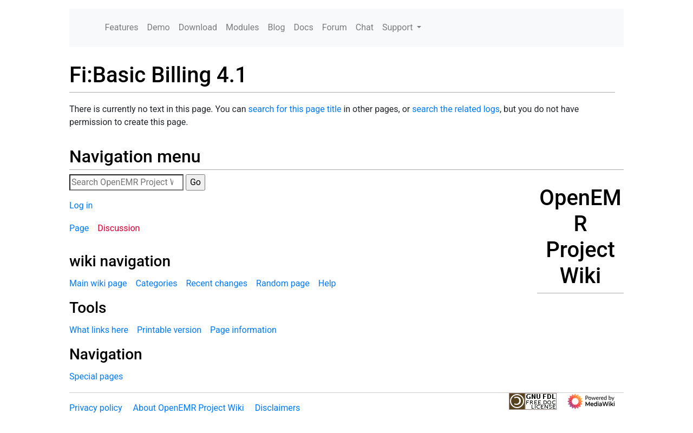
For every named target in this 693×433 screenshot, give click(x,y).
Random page (283, 283)
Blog (276, 27)
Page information (243, 330)
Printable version (169, 330)
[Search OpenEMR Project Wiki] (126, 182)
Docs (303, 27)
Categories (156, 283)
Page (79, 228)
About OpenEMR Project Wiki (188, 408)
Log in (81, 205)
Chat (365, 27)
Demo (158, 27)
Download (198, 27)
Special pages (96, 376)
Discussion (118, 228)
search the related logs (456, 109)
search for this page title (294, 109)
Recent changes (216, 283)
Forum (334, 27)
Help (327, 283)
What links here (98, 330)
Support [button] (398, 27)
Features (122, 27)
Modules (242, 27)
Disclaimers (277, 408)
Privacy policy (95, 408)
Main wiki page (98, 283)
